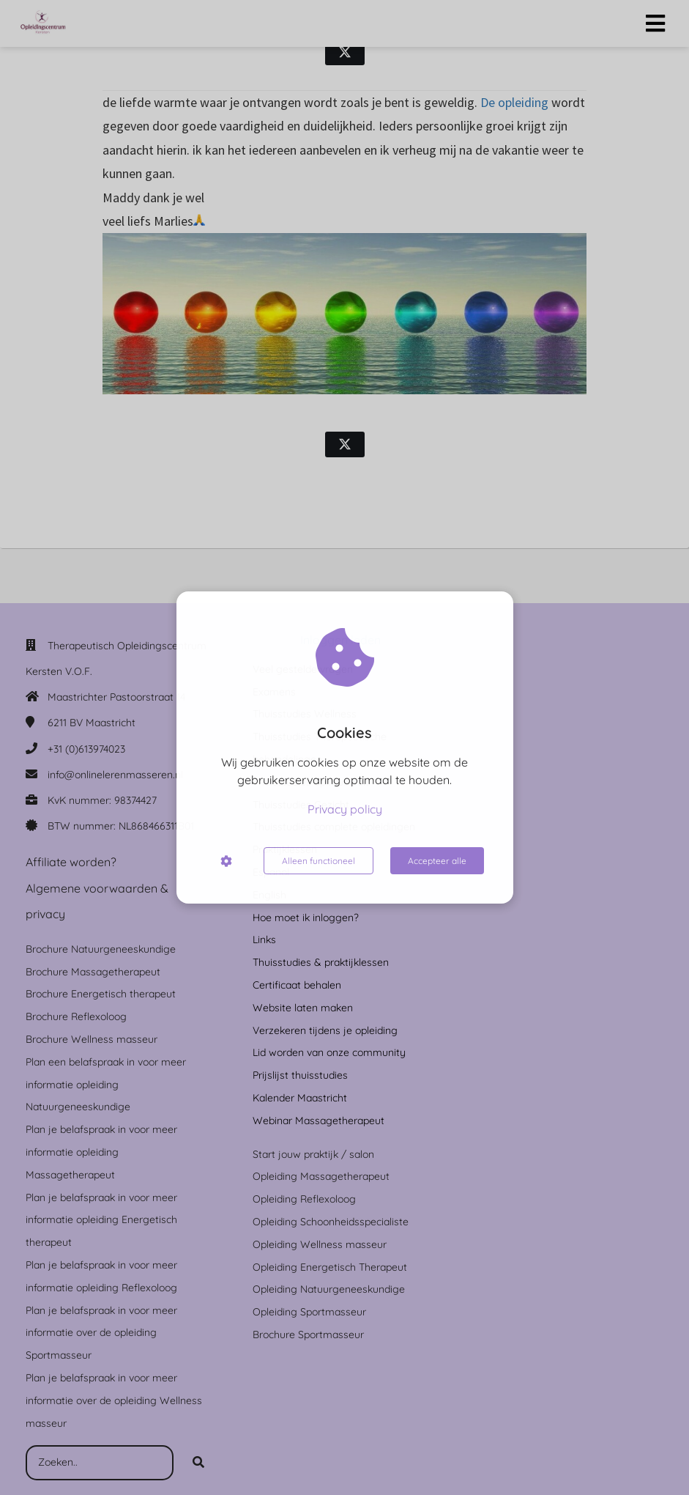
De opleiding (514, 102)
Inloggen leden (340, 639)
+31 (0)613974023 (86, 749)
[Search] (198, 1462)
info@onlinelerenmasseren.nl (115, 774)
